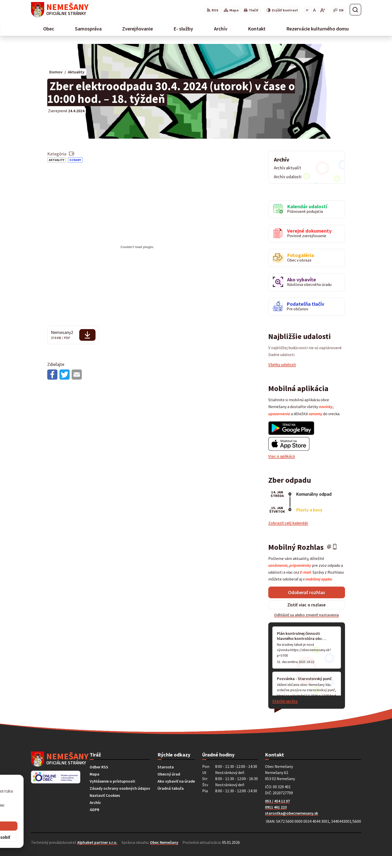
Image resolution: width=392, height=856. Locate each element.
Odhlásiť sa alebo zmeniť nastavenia (306, 614)
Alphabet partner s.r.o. (97, 842)
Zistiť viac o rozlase (306, 605)
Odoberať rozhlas (306, 592)
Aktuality (56, 160)
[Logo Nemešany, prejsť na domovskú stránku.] (60, 9)
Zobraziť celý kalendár (288, 522)
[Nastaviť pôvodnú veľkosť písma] (314, 10)
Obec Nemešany (164, 842)
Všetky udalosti (282, 364)
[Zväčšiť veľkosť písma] (322, 10)
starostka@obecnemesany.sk (291, 813)
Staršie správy (285, 700)
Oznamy (75, 160)
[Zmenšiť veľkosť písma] (307, 10)
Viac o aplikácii (281, 456)
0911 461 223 (276, 807)
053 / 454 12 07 (277, 800)
